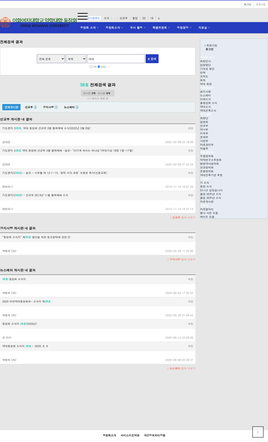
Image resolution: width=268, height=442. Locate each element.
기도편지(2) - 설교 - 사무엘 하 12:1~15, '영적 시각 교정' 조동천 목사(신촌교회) (54, 173)
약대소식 (205, 106)
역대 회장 (206, 84)
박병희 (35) (9, 251)
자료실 (202, 27)
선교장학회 (207, 167)
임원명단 (205, 65)
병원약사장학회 (209, 163)
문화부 (204, 137)
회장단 (204, 118)
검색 (152, 59)
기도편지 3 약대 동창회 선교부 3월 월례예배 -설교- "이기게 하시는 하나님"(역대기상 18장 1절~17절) (67, 150)
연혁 (202, 72)
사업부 (204, 141)
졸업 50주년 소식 (210, 194)
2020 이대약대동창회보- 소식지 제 (26, 301)
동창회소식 (113, 27)
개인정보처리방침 (154, 435)
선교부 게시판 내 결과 (16, 119)
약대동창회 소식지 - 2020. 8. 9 (25, 346)
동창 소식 (206, 186)
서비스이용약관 (130, 435)
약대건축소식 (208, 110)
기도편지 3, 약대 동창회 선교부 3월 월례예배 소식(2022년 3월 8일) (46, 128)
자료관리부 (207, 144)
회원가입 (261, 4)
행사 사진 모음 (209, 213)
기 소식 (204, 182)
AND (103, 66)
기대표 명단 (207, 69)
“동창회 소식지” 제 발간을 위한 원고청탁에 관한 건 (36, 237)
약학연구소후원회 (211, 160)
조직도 (204, 76)
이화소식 (205, 99)
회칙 (202, 80)
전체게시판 (11, 107)
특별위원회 (160, 27)
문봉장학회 (207, 171)
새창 (190, 128)
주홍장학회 (207, 156)
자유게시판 (207, 201)
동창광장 (182, 27)
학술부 (204, 148)
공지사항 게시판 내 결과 (17, 228)
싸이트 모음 (207, 217)
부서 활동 (136, 27)
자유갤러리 (207, 209)
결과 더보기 (182, 217)
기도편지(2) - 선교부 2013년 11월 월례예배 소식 (35, 195)
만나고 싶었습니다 (211, 190)
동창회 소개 (88, 27)
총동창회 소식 (208, 103)
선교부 (204, 125)
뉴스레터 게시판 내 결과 (17, 270)
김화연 (6, 142)
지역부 (204, 133)
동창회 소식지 (14, 279)
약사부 (204, 129)
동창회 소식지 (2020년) (19, 323)
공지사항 (205, 91)
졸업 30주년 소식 (210, 198)
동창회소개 (109, 435)
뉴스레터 (205, 95)
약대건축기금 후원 (211, 175)
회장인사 (205, 61)
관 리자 (6, 337)
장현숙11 (7, 186)
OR (94, 66)
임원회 (204, 122)
